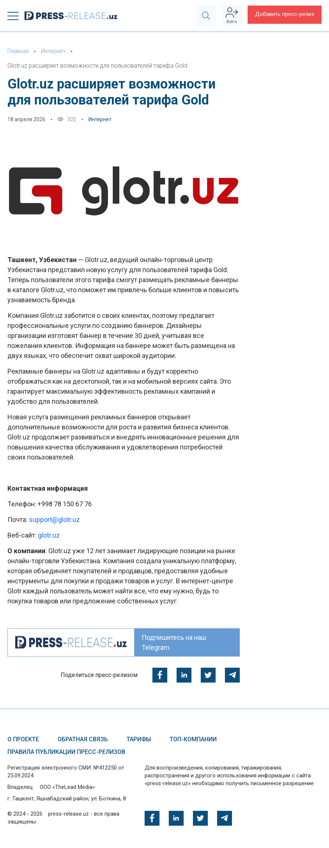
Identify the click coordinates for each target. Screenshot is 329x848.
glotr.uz (49, 535)
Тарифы (138, 739)
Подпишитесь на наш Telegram (174, 642)
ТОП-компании (193, 739)
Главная (18, 51)
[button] (13, 16)
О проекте (23, 739)
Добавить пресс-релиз (284, 14)
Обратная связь (83, 739)
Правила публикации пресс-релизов (66, 751)
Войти (231, 15)
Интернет (53, 51)
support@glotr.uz (54, 519)
